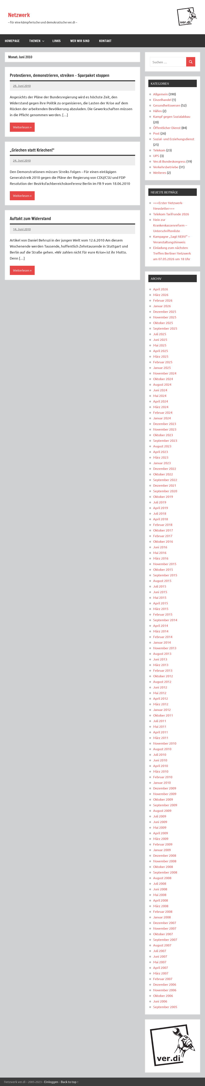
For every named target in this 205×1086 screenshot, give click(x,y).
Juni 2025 (160, 339)
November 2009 (164, 794)
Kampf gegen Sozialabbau (171, 116)
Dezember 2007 (164, 923)
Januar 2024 (162, 418)
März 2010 (160, 771)
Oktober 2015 (163, 569)
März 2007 (160, 973)
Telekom (159, 150)
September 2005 (165, 1007)
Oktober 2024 (163, 379)
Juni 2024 (160, 390)
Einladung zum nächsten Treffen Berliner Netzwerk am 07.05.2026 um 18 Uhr (172, 253)
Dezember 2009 (164, 788)
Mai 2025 (159, 345)
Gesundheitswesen (166, 105)
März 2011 (160, 738)
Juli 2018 (159, 513)
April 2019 (160, 508)
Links (56, 41)
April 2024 (160, 401)
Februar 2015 (162, 614)
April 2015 (160, 603)
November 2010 (164, 743)
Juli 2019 (159, 502)
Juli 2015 (159, 586)
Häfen (157, 111)
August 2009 (162, 810)
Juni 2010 (160, 760)
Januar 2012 (162, 710)
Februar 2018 (162, 524)
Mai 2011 (159, 726)
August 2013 (162, 653)
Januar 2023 (162, 463)
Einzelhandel (162, 100)
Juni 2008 (160, 889)
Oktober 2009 (163, 799)
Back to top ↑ (70, 1082)
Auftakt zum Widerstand (34, 219)
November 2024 (164, 373)
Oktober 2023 (163, 435)
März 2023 (160, 457)
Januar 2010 (162, 782)
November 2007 (164, 928)
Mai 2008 (159, 895)
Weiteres (159, 172)
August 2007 (162, 945)
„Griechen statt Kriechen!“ (36, 150)
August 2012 (162, 681)
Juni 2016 (160, 547)
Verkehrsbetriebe (165, 167)
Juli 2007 (159, 951)
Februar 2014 (162, 637)
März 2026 (160, 295)
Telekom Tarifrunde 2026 (171, 214)
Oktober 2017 (163, 530)
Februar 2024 (162, 412)
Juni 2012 (160, 687)
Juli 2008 (159, 883)
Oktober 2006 (163, 995)
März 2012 (160, 704)
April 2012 (160, 698)
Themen (36, 41)
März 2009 (160, 838)
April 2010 (160, 766)
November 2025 (164, 317)
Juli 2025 (159, 334)
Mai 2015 (159, 597)
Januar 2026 (162, 306)
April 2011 (160, 732)
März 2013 (160, 665)
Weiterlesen (21, 127)
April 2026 (160, 289)
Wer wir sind (79, 41)
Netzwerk (22, 14)
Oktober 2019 (163, 496)
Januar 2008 (162, 917)
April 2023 (160, 452)
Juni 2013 (160, 659)
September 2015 (165, 575)
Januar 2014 (162, 642)
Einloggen (51, 1082)
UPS (156, 156)
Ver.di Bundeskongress (169, 161)
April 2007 (160, 967)
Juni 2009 (160, 822)
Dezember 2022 (164, 468)
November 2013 (164, 648)
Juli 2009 (159, 816)
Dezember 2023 (164, 424)
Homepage (12, 41)
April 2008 (160, 900)
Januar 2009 (162, 850)
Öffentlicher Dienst (167, 128)
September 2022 (165, 480)
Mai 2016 (159, 553)
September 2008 (165, 872)
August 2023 (162, 446)
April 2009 (160, 833)
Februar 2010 (162, 777)
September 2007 (165, 939)
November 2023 (164, 429)
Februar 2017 (162, 536)
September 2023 (165, 440)
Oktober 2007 (163, 934)
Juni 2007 (160, 956)
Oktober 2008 (163, 867)
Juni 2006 (160, 1001)
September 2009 (165, 805)
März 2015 (160, 609)
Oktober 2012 (163, 676)
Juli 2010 (159, 754)
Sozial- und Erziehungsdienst (173, 139)
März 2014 (160, 631)
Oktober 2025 (163, 323)
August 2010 (162, 749)
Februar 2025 (162, 362)
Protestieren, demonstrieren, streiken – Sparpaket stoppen (69, 75)
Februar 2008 (162, 911)
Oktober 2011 (163, 715)
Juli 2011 (159, 721)
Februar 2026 (162, 300)
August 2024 (162, 384)
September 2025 (165, 328)
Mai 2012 (159, 693)
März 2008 (160, 906)
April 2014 (160, 625)
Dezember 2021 (164, 485)
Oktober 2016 (163, 541)
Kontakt (105, 41)
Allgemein (160, 94)
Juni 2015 (160, 592)
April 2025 (160, 351)
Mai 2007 (159, 962)
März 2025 (160, 356)
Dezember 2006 (164, 984)
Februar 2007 (162, 979)
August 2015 (162, 581)
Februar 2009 (162, 844)
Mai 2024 (159, 396)
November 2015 (164, 564)
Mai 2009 (159, 827)
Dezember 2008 (164, 855)
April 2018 (160, 519)
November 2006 (164, 990)
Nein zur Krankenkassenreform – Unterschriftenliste (170, 225)
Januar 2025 (162, 367)
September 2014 (165, 620)
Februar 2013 (162, 670)
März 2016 (160, 558)
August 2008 (162, 878)
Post (156, 133)
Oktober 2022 (163, 474)
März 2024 (160, 407)
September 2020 (165, 491)
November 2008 (164, 861)
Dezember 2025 (164, 311)
